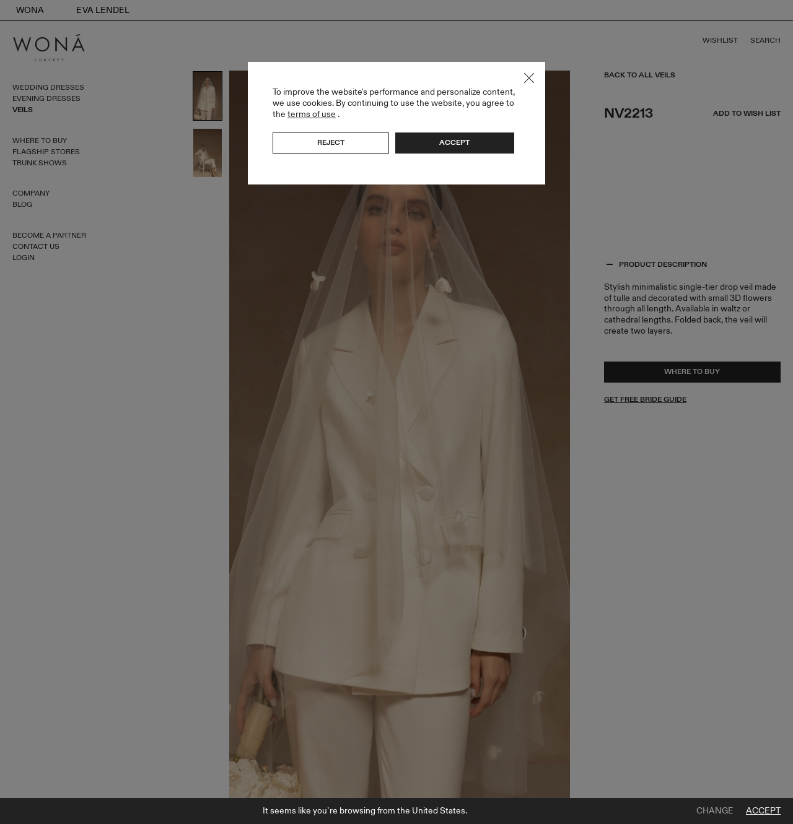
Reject (330, 142)
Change (715, 811)
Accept (763, 811)
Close (529, 78)
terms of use (311, 114)
